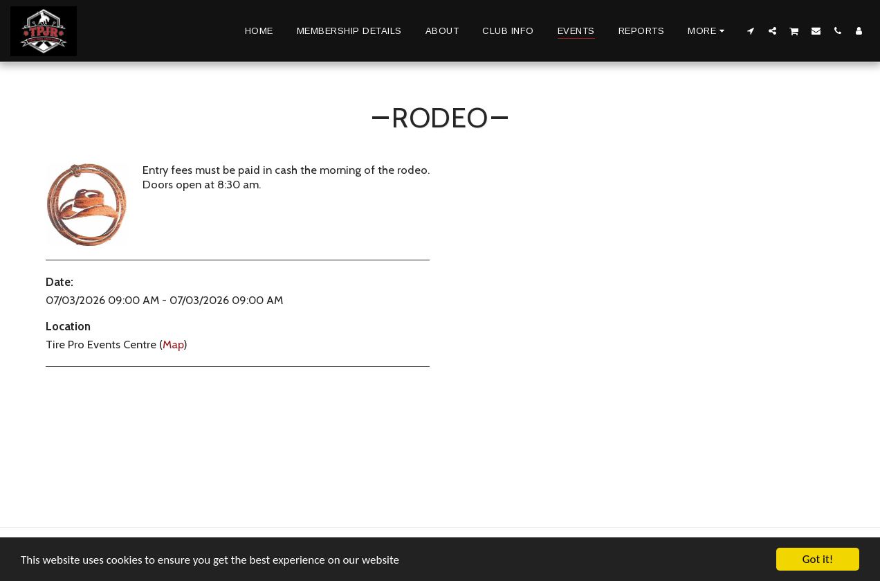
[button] (751, 30)
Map (173, 344)
